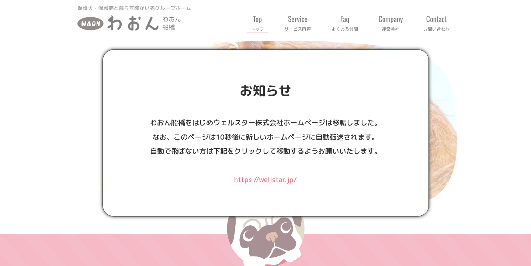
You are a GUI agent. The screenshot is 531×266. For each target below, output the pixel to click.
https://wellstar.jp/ (265, 179)
